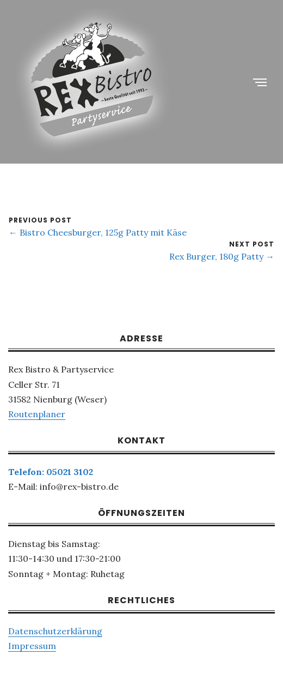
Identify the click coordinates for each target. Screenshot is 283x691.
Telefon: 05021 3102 (50, 471)
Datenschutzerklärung (55, 631)
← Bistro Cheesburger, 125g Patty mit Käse (98, 232)
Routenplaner (36, 413)
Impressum (32, 645)
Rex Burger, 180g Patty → (221, 256)
